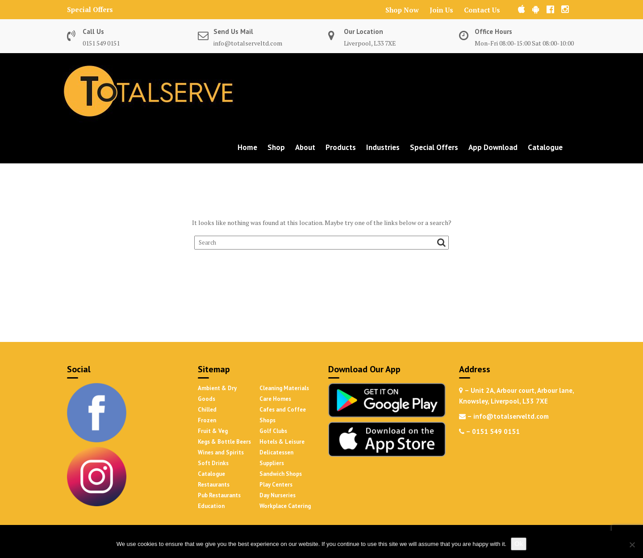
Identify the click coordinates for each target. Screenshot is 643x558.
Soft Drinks (213, 463)
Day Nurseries (277, 495)
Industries (383, 147)
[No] (631, 544)
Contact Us (482, 9)
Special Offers (90, 9)
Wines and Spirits (221, 452)
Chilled (207, 409)
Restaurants (214, 484)
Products (341, 147)
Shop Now (402, 9)
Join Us (441, 9)
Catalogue (545, 147)
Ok (518, 543)
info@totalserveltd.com (247, 43)
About (305, 147)
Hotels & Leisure (282, 442)
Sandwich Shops (280, 474)
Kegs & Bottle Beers (224, 442)
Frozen (207, 420)
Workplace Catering (285, 506)
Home (247, 147)
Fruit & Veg (213, 431)
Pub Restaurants (219, 495)
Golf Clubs (273, 431)
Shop (276, 147)
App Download (493, 147)
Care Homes (275, 399)
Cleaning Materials (284, 388)
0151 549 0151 (101, 43)
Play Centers (275, 484)
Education (211, 506)
